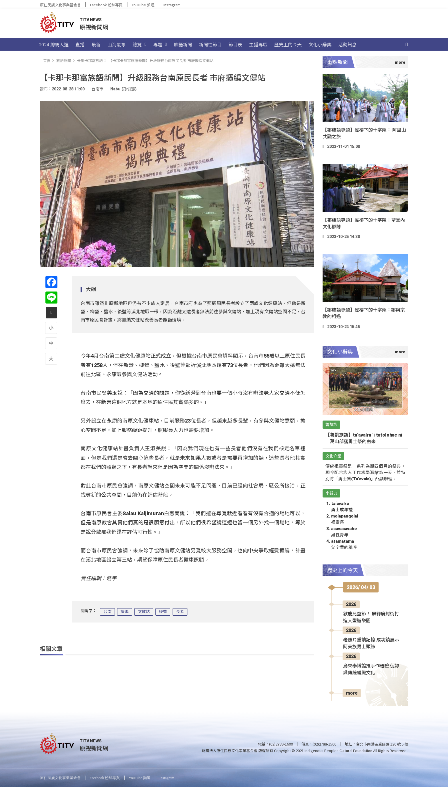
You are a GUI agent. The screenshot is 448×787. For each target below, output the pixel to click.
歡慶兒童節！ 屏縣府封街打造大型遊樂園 (371, 617)
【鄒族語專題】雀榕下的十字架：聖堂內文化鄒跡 (364, 223)
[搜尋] (407, 44)
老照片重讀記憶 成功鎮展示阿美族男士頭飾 (371, 643)
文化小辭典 (320, 44)
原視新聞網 (94, 27)
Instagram (172, 4)
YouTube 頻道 (143, 4)
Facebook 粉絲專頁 (106, 4)
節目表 (235, 44)
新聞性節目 (210, 44)
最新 (96, 44)
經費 (163, 611)
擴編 (125, 611)
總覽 (139, 44)
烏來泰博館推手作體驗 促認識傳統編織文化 (371, 669)
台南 (107, 611)
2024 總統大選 (54, 44)
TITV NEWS (91, 19)
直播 (80, 44)
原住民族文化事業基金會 (60, 4)
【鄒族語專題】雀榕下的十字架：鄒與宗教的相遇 (364, 313)
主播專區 (258, 44)
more (352, 693)
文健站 (144, 611)
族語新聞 (183, 44)
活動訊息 (347, 44)
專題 (160, 44)
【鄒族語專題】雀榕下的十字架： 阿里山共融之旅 (364, 133)
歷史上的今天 (288, 44)
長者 (180, 611)
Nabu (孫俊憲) (123, 89)
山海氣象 (116, 44)
